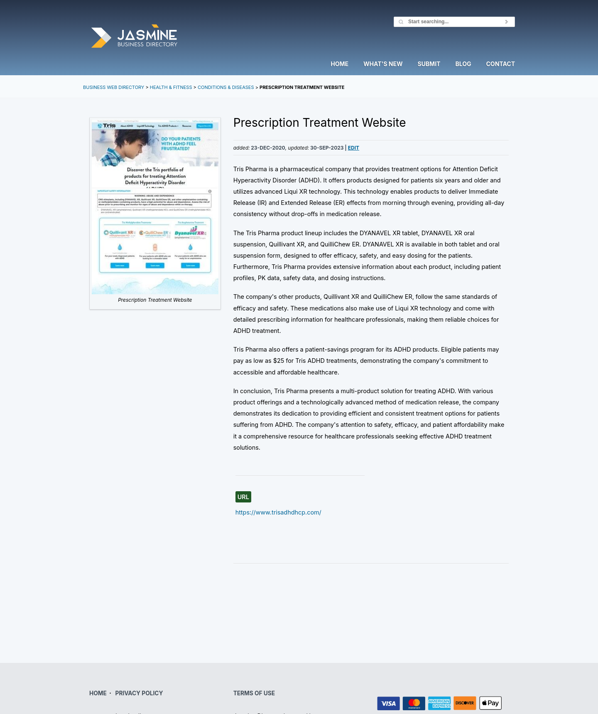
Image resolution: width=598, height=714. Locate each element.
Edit (353, 148)
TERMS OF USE (254, 693)
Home (339, 64)
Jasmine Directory (134, 37)
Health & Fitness (171, 87)
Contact (500, 64)
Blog (463, 64)
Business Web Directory (113, 87)
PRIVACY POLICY (139, 693)
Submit (428, 64)
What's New (382, 64)
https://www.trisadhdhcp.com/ (278, 512)
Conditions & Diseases (226, 87)
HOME (98, 693)
